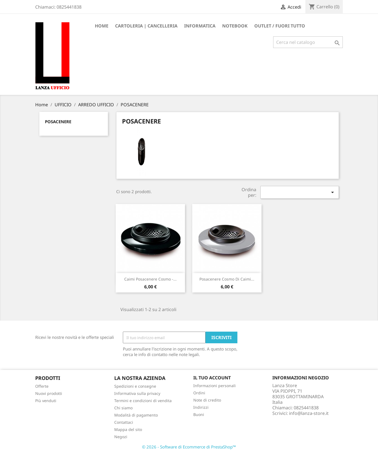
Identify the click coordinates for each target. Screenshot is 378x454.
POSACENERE (58, 121)
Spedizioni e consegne (135, 386)
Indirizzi (201, 407)
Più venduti (45, 400)
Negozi (120, 436)
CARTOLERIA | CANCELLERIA (146, 26)
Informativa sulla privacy (137, 393)
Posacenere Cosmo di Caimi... (226, 279)
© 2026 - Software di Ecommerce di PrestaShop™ (189, 447)
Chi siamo (123, 407)
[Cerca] (308, 42)
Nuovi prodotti (48, 393)
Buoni (198, 414)
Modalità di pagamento (136, 415)
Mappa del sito (128, 429)
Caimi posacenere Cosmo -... (150, 279)
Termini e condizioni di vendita (143, 400)
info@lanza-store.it (309, 413)
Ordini (199, 392)
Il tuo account (212, 378)
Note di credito (207, 400)
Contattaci (123, 422)
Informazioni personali (214, 385)
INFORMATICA (199, 26)
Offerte (42, 386)
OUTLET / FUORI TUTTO (279, 26)
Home (101, 26)
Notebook (235, 26)
